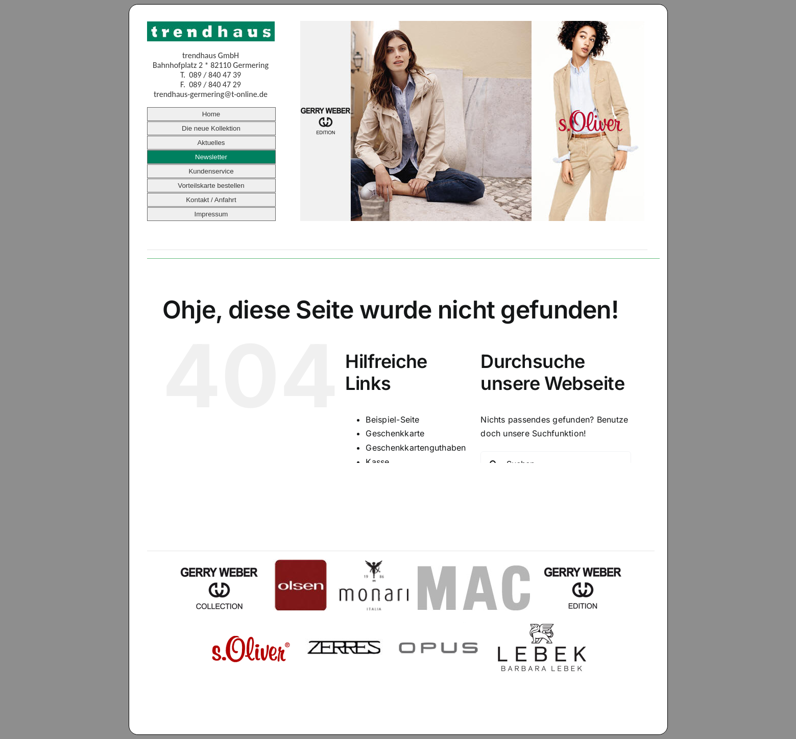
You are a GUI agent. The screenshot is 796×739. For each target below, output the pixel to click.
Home (211, 114)
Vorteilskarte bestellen (211, 185)
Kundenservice (210, 171)
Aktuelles (211, 142)
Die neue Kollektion (211, 128)
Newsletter (211, 157)
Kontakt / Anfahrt (211, 200)
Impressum (211, 214)
